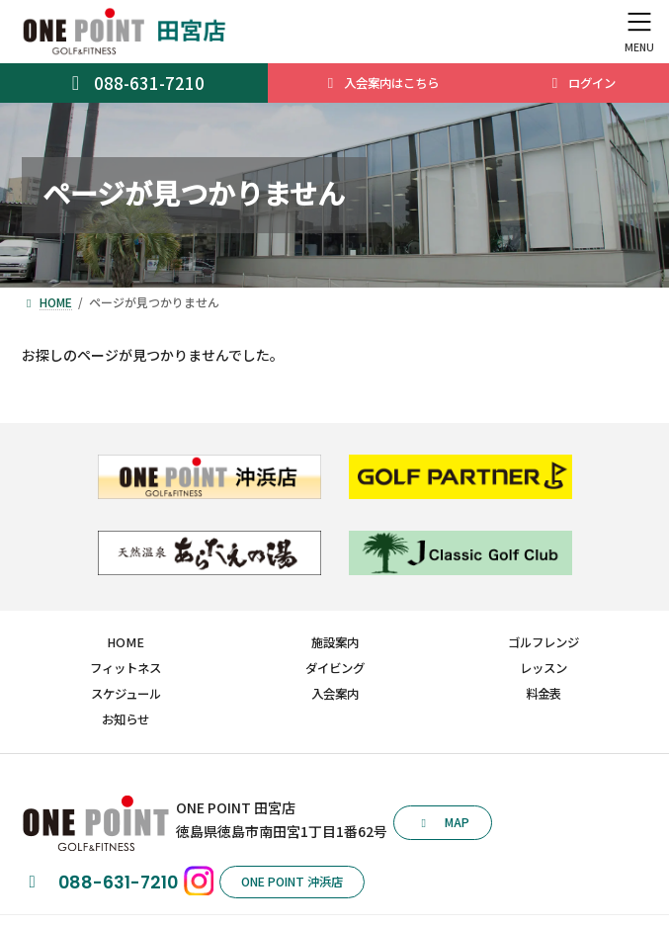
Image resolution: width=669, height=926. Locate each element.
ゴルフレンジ (543, 642)
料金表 (543, 694)
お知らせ (125, 718)
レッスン (543, 668)
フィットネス (125, 668)
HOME (125, 642)
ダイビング (335, 668)
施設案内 (335, 642)
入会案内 (335, 694)
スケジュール (126, 694)
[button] (442, 822)
